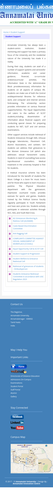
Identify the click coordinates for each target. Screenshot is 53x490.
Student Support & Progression (26, 253)
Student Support (18, 32)
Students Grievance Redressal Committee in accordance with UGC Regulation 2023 (28, 276)
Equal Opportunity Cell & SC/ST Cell (28, 248)
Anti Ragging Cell (20, 233)
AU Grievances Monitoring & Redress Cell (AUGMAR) (25, 219)
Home (6, 32)
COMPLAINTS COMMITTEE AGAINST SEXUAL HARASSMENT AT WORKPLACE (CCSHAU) (28, 241)
